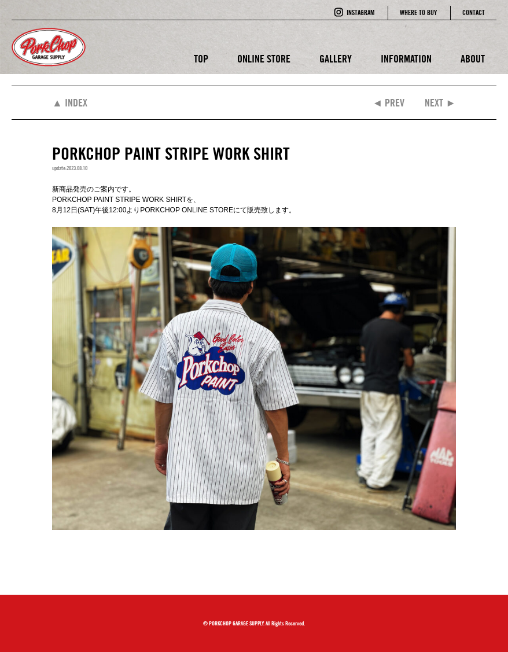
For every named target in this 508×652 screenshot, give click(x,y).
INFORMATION (406, 59)
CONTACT (473, 12)
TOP (201, 59)
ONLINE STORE (263, 59)
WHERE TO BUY (418, 12)
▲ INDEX (69, 103)
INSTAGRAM (360, 12)
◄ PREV (388, 103)
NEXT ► (440, 103)
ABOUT (473, 59)
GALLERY (335, 59)
